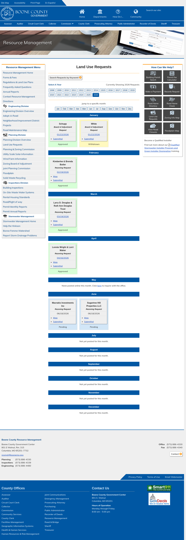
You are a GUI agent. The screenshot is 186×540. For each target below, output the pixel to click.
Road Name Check (172, 104)
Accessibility (19, 3)
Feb (64, 108)
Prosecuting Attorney (104, 24)
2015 (103, 90)
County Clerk (83, 24)
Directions (8, 101)
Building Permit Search (153, 78)
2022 (66, 95)
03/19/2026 (63, 216)
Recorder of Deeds (148, 24)
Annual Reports (11, 91)
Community (135, 16)
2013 (88, 90)
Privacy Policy (135, 477)
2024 (81, 95)
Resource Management (56, 518)
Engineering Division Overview (18, 111)
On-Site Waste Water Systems (18, 192)
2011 (74, 90)
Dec (129, 108)
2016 (110, 90)
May (84, 108)
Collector (52, 24)
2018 (125, 90)
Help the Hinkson (11, 226)
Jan (58, 108)
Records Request (171, 91)
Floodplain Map (172, 131)
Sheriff (164, 24)
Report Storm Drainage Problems (20, 235)
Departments (100, 16)
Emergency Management (57, 498)
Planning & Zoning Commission (19, 149)
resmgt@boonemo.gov (13, 455)
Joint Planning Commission (16, 168)
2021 (59, 95)
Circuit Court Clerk (36, 24)
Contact (174, 454)
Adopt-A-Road (10, 115)
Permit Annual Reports (14, 211)
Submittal (58, 138)
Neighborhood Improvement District (21, 120)
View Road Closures (153, 130)
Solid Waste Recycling (14, 178)
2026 (96, 95)
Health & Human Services (14, 530)
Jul (97, 108)
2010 (66, 90)
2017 (118, 90)
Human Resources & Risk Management (20, 534)
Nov (123, 108)
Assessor (8, 24)
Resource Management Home (18, 72)
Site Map (5, 3)
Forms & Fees (10, 77)
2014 (96, 90)
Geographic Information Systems (17, 526)
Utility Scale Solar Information (18, 154)
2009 (59, 90)
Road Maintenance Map (15, 130)
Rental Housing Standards (16, 198)
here (99, 285)
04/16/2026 (63, 257)
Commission (66, 24)
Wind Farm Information (15, 158)
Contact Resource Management (19, 96)
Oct (116, 108)
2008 (52, 90)
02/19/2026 (63, 172)
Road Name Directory (153, 104)
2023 (74, 95)
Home (82, 16)
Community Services (11, 514)
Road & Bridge (52, 522)
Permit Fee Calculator (172, 78)
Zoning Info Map (171, 117)
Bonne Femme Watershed (16, 230)
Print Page (35, 3)
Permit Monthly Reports (15, 206)
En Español (50, 3)
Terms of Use (153, 477)
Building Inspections (13, 187)
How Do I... (118, 16)
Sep (110, 108)
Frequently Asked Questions (17, 87)
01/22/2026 (63, 134)
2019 (132, 90)
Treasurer (176, 24)
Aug (103, 108)
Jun (90, 108)
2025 (88, 95)
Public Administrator (126, 24)
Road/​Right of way (12, 202)
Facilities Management (13, 522)
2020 (52, 95)
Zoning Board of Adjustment (17, 163)
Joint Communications (55, 494)
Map (55, 176)
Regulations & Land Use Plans (18, 82)
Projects (7, 125)
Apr (77, 108)
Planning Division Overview (17, 139)
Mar (71, 108)
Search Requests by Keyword (64, 77)
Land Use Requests (12, 144)
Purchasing (50, 506)
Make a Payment (153, 91)
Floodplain (8, 173)
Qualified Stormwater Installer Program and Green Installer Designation (161, 147)
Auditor (20, 24)
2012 (81, 90)
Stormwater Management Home (19, 221)
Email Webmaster (173, 477)
